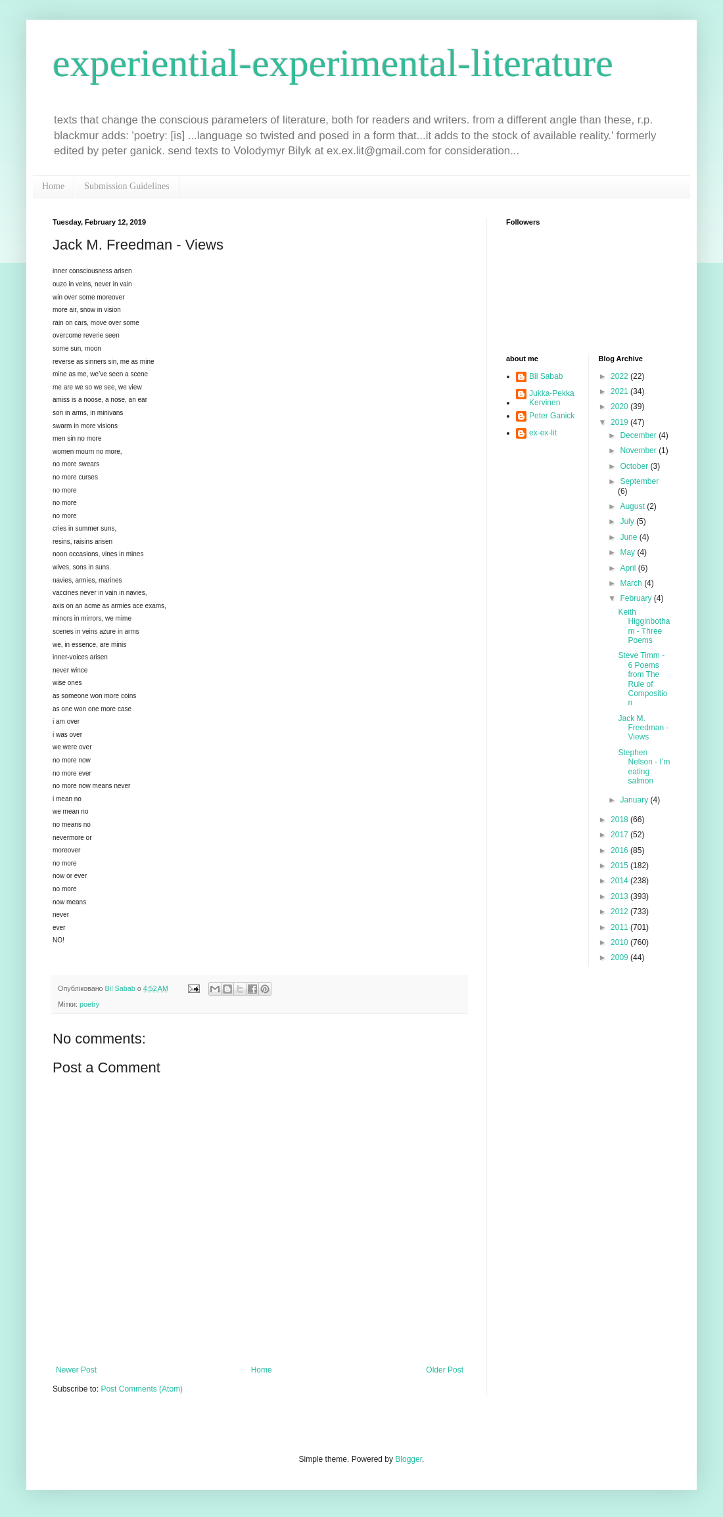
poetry (89, 1004)
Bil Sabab (546, 376)
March (632, 583)
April (629, 568)
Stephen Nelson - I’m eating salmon (644, 766)
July (628, 521)
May (628, 552)
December (639, 435)
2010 (620, 942)
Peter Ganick (551, 415)
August (633, 506)
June (629, 537)
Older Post (444, 1369)
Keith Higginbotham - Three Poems (644, 626)
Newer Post (76, 1369)
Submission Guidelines (127, 186)
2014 (620, 880)
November (639, 450)
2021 (620, 391)
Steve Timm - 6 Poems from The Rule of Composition (642, 679)
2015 (620, 865)
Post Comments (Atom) (142, 1389)
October (635, 466)
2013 (620, 896)
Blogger (408, 1459)
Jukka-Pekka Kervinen (551, 398)
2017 (620, 834)
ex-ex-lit (543, 432)
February (636, 598)
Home (53, 186)
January (635, 799)
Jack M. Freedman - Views (643, 728)
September (639, 481)
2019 (620, 422)
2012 (620, 911)
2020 (620, 406)
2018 (620, 819)
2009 (620, 957)
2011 (620, 927)
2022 (620, 376)
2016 (620, 850)
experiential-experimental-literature (333, 63)
